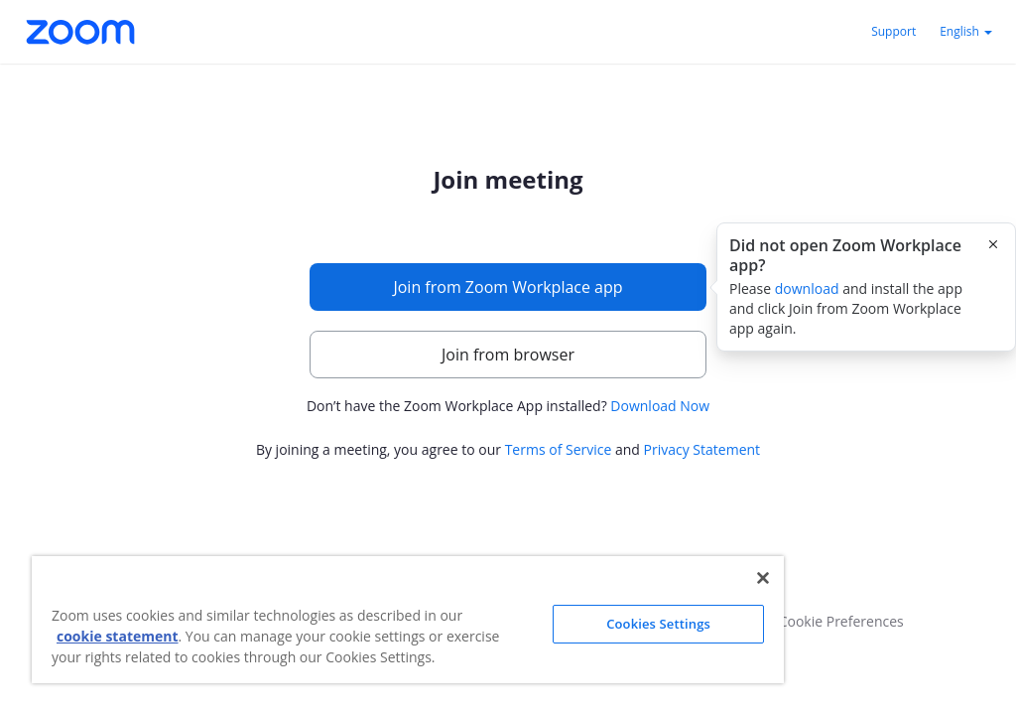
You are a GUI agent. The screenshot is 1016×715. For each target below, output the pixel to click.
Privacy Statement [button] (702, 449)
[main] (508, 315)
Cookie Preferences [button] (841, 621)
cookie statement (118, 636)
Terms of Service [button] (558, 449)
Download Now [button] (659, 405)
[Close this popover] (993, 244)
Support (893, 31)
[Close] (763, 578)
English (966, 31)
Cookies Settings (658, 624)
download (807, 288)
